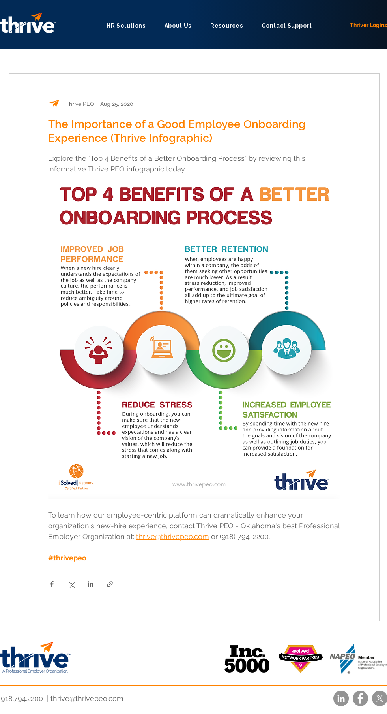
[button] (178, 25)
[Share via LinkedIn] (90, 584)
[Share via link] (110, 584)
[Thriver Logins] (366, 25)
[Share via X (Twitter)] (71, 584)
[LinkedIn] (341, 698)
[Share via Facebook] (52, 584)
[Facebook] (360, 698)
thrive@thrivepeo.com (86, 698)
